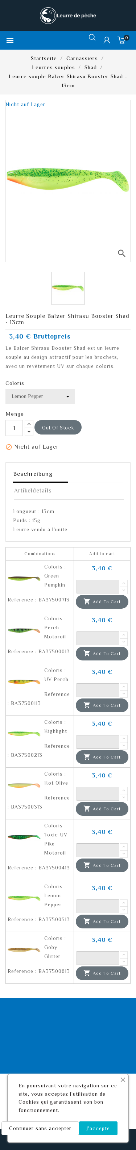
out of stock (58, 428)
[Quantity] (98, 586)
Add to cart (102, 602)
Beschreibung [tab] (33, 474)
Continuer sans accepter (40, 1128)
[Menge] (14, 428)
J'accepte (98, 1128)
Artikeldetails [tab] (33, 490)
